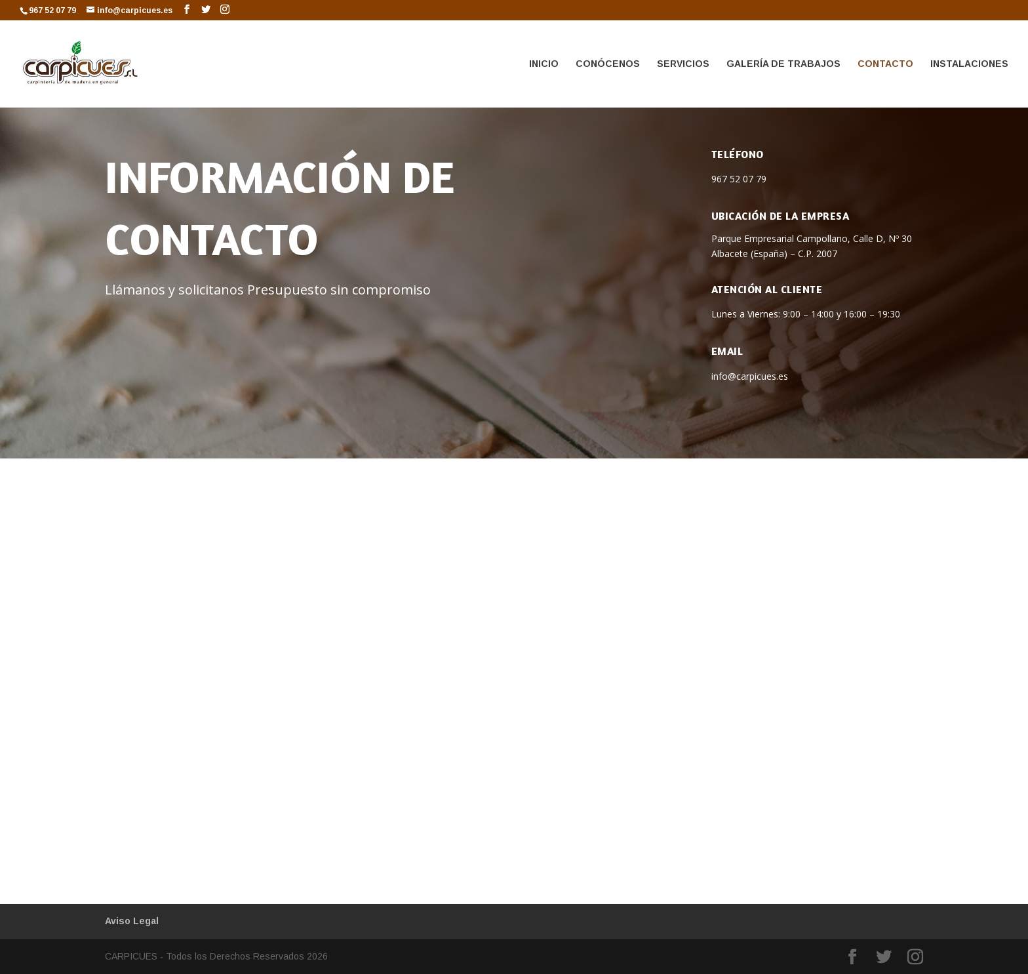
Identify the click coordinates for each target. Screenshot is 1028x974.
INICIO (544, 64)
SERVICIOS (683, 64)
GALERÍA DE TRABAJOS (783, 64)
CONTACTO (885, 64)
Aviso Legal (132, 921)
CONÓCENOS (608, 64)
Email (727, 350)
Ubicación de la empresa (780, 215)
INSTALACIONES (969, 64)
